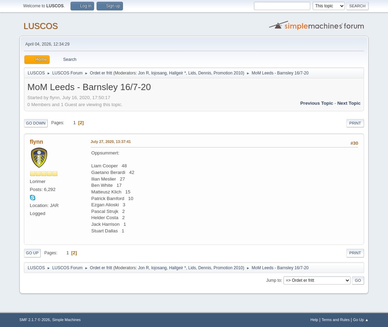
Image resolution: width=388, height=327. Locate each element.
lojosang (159, 73)
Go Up (32, 253)
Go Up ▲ (361, 320)
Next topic (349, 103)
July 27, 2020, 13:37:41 (111, 141)
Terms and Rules (336, 320)
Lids (192, 73)
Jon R (143, 73)
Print (355, 123)
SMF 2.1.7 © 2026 (34, 320)
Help (314, 320)
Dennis (204, 73)
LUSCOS (41, 26)
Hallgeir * (177, 73)
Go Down (36, 123)
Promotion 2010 (228, 73)
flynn (36, 142)
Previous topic (316, 103)
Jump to (273, 280)
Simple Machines (66, 320)
